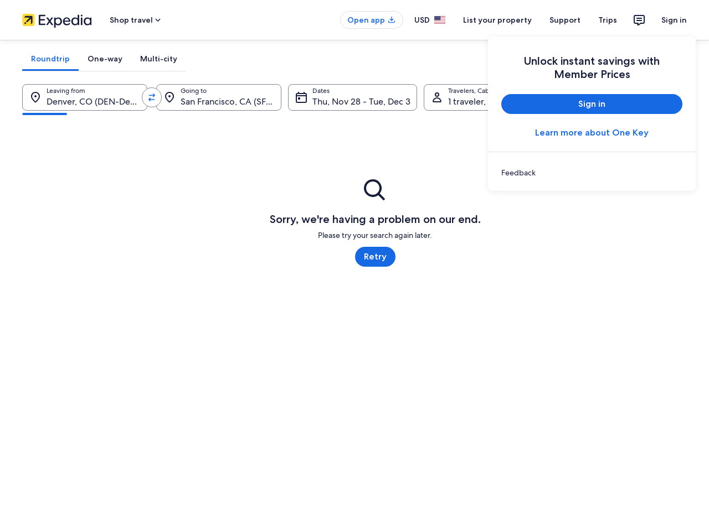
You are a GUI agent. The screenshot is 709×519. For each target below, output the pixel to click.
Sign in (674, 20)
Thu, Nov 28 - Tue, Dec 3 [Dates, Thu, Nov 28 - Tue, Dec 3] (361, 101)
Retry (375, 256)
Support (564, 20)
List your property (497, 20)
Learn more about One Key (592, 132)
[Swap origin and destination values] (152, 97)
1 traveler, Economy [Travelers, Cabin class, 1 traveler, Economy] (487, 101)
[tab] (50, 58)
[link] (592, 172)
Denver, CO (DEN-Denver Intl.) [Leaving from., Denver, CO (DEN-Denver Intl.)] (97, 101)
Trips (607, 20)
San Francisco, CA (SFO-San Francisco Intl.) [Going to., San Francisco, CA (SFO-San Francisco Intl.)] (231, 101)
